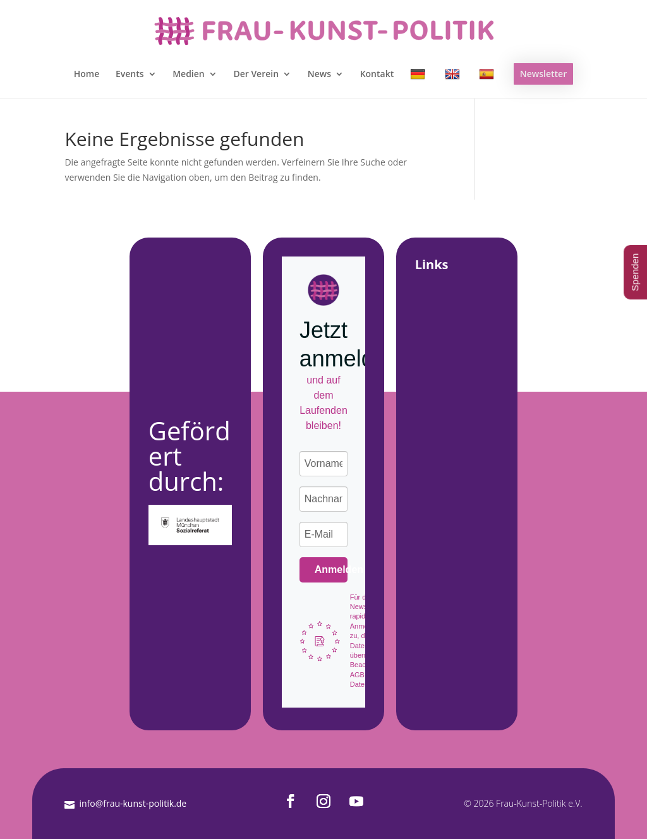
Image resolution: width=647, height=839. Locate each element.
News (319, 74)
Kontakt (377, 74)
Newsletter (543, 74)
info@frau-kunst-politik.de (132, 803)
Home (87, 74)
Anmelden (331, 569)
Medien (188, 74)
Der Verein (256, 74)
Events (130, 74)
